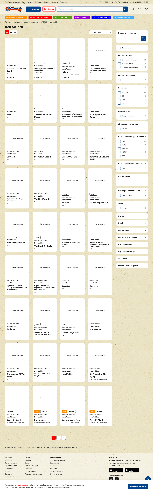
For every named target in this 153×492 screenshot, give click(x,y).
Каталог (33, 9)
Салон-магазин (27, 2)
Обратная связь (56, 474)
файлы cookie (23, 485)
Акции (49, 9)
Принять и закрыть (137, 486)
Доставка (38, 2)
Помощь (63, 2)
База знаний (54, 463)
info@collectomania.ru (134, 460)
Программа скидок (12, 2)
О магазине (9, 477)
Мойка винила (30, 471)
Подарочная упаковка (33, 474)
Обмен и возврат (31, 466)
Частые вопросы (56, 468)
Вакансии (8, 474)
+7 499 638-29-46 (106, 2)
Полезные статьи (56, 471)
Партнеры (9, 468)
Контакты (54, 2)
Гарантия (28, 468)
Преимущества (11, 466)
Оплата (47, 2)
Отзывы (8, 471)
